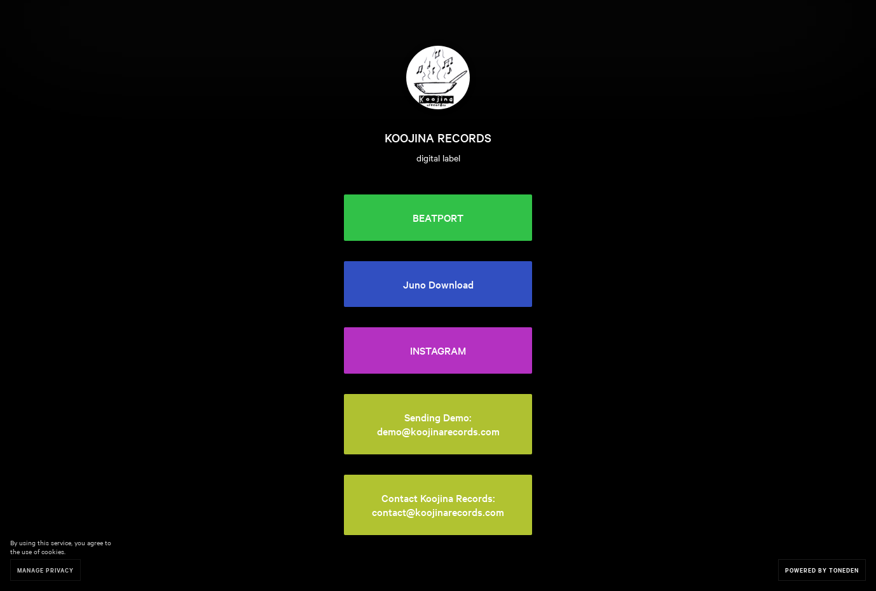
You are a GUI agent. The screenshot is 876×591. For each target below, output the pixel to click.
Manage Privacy (45, 569)
